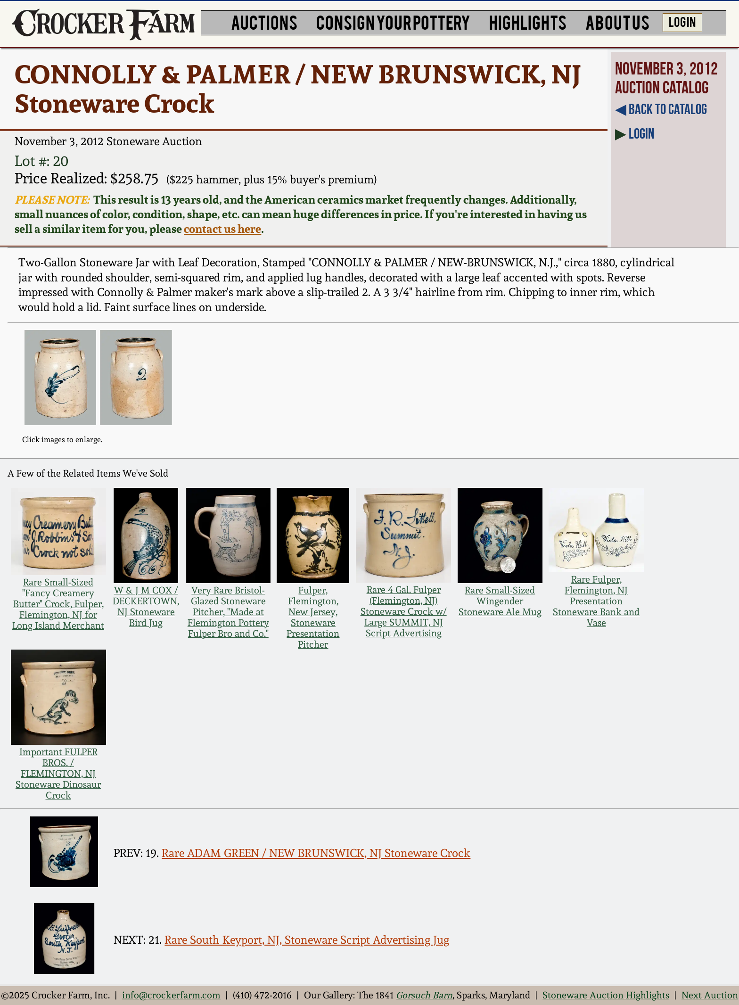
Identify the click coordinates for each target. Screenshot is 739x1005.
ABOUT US (617, 21)
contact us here (222, 229)
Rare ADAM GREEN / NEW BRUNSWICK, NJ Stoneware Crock (316, 853)
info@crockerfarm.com (171, 995)
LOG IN (682, 21)
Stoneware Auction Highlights (605, 995)
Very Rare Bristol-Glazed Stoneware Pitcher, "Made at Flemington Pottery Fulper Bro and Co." (228, 612)
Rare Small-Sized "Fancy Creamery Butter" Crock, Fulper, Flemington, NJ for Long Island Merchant (58, 604)
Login (641, 133)
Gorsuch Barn (424, 995)
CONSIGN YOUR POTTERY (393, 21)
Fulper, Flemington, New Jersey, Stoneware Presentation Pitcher (313, 617)
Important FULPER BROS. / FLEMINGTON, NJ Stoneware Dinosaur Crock (58, 774)
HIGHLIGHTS (528, 21)
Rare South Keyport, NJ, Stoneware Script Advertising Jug (306, 940)
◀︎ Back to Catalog (661, 109)
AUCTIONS (264, 21)
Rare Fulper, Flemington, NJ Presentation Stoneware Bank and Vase (596, 601)
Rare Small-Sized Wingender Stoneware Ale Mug (500, 601)
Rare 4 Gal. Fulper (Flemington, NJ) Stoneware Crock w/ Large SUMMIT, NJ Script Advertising (404, 612)
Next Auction (710, 995)
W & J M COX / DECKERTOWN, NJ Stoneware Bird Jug (146, 606)
